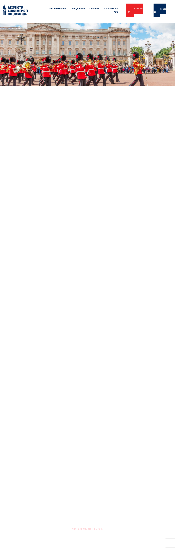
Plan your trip (78, 9)
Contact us (160, 11)
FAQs (115, 12)
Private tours (111, 9)
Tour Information (57, 9)
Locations (94, 9)
